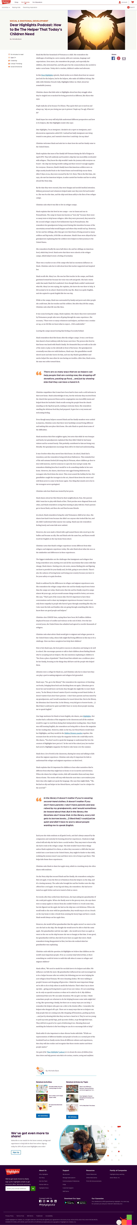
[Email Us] (124, 59)
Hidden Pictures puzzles (73, 733)
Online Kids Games (91, 1177)
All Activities (43, 1116)
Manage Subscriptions (69, 1177)
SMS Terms (66, 1191)
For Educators (37, 2)
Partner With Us (43, 1184)
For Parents (25, 2)
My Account (66, 1174)
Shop (16, 2)
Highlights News (44, 1188)
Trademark (39, 1216)
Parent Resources (91, 1174)
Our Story (42, 1177)
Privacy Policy (9, 1216)
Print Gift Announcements (93, 1181)
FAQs (64, 1184)
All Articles (72, 1117)
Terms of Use (20, 1216)
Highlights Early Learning (117, 1174)
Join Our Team (43, 1181)
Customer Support (68, 1188)
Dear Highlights (47, 75)
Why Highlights (43, 1174)
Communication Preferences (71, 1181)
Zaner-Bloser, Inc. (115, 1177)
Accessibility (49, 1216)
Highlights (87, 716)
